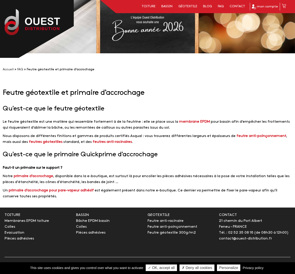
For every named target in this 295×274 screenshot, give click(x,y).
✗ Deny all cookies (197, 268)
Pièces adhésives (19, 238)
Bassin (166, 6)
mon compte (265, 6)
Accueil (8, 69)
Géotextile (187, 6)
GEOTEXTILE (159, 215)
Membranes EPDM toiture (27, 221)
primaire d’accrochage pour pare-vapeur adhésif (51, 190)
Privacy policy (253, 268)
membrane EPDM (194, 121)
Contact (237, 6)
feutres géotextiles (45, 142)
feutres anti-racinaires (112, 142)
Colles (10, 226)
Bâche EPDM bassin (93, 221)
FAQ (221, 6)
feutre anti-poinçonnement (261, 136)
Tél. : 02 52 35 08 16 (236, 232)
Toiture (148, 6)
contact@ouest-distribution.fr (245, 238)
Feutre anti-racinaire (166, 221)
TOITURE (12, 215)
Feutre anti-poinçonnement (172, 226)
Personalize (228, 268)
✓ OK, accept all (161, 268)
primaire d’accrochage (33, 176)
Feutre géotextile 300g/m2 (172, 232)
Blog (207, 6)
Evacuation (14, 232)
